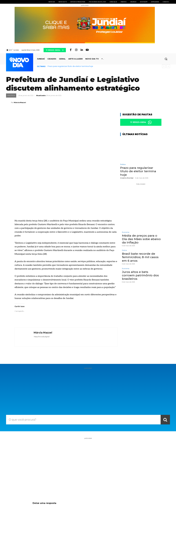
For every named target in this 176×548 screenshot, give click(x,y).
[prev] (164, 66)
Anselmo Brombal (126, 178)
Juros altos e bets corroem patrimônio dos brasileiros (140, 276)
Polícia (124, 251)
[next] (168, 66)
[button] (166, 59)
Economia (125, 233)
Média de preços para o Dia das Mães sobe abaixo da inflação (141, 239)
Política (11, 95)
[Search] (165, 385)
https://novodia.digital (41, 302)
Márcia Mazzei (20, 102)
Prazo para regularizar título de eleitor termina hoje (70, 66)
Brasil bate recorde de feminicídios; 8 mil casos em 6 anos (140, 257)
